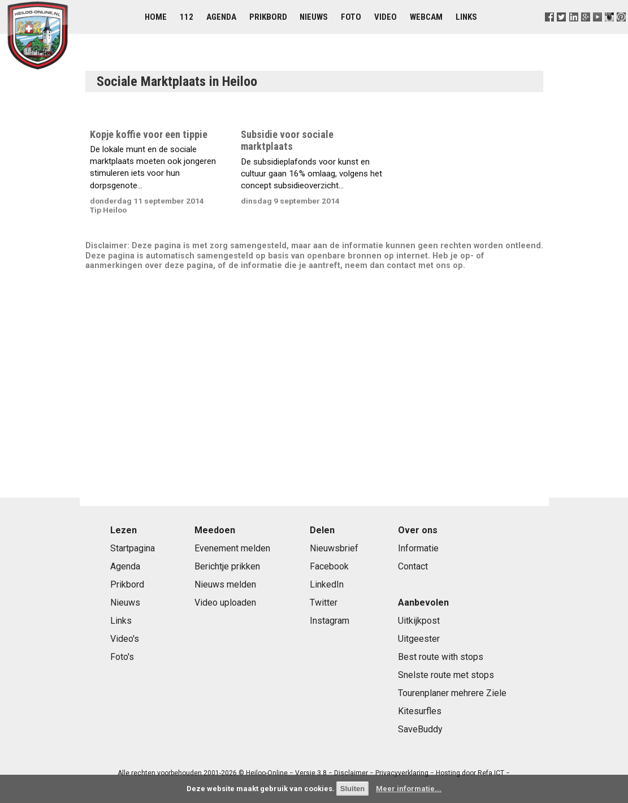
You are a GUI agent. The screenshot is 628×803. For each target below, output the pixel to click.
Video (385, 17)
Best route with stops (440, 656)
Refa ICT (491, 773)
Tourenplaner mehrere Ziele (452, 693)
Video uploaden (225, 602)
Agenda (221, 17)
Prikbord (268, 17)
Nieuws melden (225, 584)
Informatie (418, 548)
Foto (351, 17)
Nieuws (314, 17)
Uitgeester (419, 638)
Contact (413, 566)
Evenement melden (232, 548)
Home (156, 17)
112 (186, 17)
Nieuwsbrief (334, 548)
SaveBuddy (420, 729)
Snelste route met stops (446, 675)
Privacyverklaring (401, 773)
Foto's (122, 656)
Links (466, 17)
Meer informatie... (408, 788)
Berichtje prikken (227, 566)
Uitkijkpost (419, 620)
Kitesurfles (419, 711)
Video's (124, 638)
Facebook (329, 566)
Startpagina (132, 548)
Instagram (329, 620)
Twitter (323, 602)
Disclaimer (351, 773)
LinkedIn (327, 584)
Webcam (426, 17)
